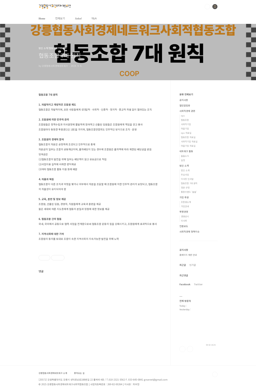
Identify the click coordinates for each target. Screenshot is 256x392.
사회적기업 (186, 124)
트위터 (190, 349)
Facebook (184, 284)
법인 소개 (184, 165)
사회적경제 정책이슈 (189, 231)
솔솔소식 (185, 155)
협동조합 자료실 (188, 137)
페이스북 (182, 349)
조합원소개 (186, 202)
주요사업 (185, 174)
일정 (183, 160)
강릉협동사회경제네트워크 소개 (53, 373)
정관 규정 (185, 187)
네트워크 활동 (186, 151)
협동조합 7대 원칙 (189, 183)
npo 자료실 (186, 132)
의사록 (184, 220)
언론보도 (183, 226)
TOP (215, 374)
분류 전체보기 (186, 94)
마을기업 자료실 (188, 145)
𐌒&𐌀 (94, 18)
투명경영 (183, 211)
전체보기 (60, 18)
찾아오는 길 (79, 373)
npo (183, 115)
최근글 (182, 265)
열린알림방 (184, 105)
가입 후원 (184, 197)
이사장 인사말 (187, 179)
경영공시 (185, 216)
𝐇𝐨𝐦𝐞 (42, 18)
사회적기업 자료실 (189, 141)
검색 (207, 6)
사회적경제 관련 (187, 111)
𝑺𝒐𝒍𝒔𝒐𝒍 (78, 18)
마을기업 (185, 128)
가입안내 (185, 206)
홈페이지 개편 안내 (188, 254)
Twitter (198, 284)
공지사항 (183, 100)
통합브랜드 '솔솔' (189, 191)
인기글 (192, 265)
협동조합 (185, 119)
